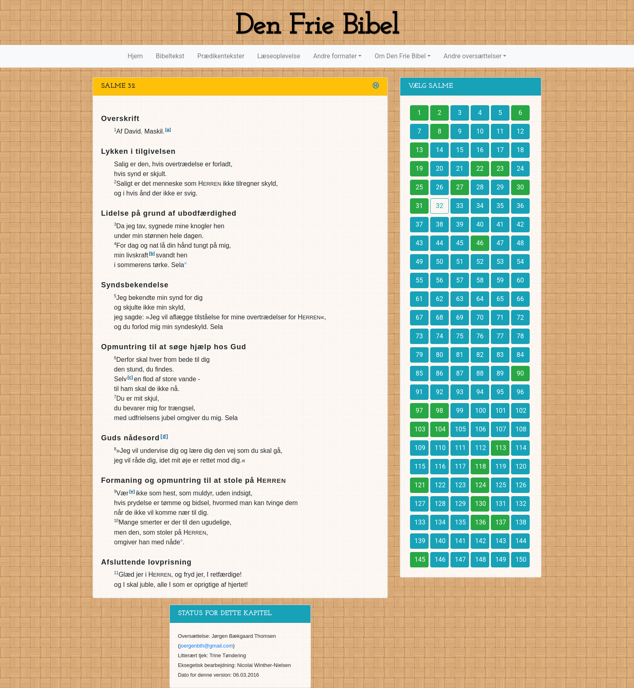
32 (439, 206)
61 (419, 299)
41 (500, 224)
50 (439, 261)
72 (520, 317)
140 (440, 541)
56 (439, 280)
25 (419, 187)
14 (439, 150)
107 (500, 429)
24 (520, 168)
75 (459, 336)
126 (521, 485)
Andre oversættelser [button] (472, 56)
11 (500, 131)
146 (440, 559)
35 (500, 206)
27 (459, 187)
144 (521, 541)
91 (419, 392)
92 (439, 392)
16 (480, 150)
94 (480, 392)
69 (459, 317)
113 (500, 448)
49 (419, 261)
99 (459, 410)
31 (419, 206)
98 (439, 410)
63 (459, 299)
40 (480, 224)
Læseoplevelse (278, 56)
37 (419, 224)
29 (500, 187)
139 (419, 541)
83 (500, 355)
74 (439, 336)
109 (419, 448)
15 (459, 150)
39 (459, 224)
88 (480, 373)
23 (500, 168)
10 (480, 131)
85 (419, 373)
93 (459, 392)
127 (419, 504)
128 (440, 504)
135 (460, 522)
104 (440, 429)
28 (480, 187)
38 (439, 224)
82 (480, 355)
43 (419, 243)
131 (500, 504)
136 (480, 522)
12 (520, 131)
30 (520, 187)
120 (521, 466)
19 (419, 168)
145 (419, 559)
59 (500, 280)
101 (500, 410)
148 (480, 559)
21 (459, 168)
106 (480, 429)
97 (419, 410)
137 (500, 522)
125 (500, 485)
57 (459, 280)
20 (439, 168)
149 (500, 559)
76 (480, 336)
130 (480, 504)
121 (419, 485)
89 (500, 373)
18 (520, 150)
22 (480, 168)
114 (521, 448)
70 (480, 317)
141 (460, 541)
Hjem (135, 56)
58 (480, 280)
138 (521, 522)
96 (520, 392)
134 (440, 522)
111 (460, 448)
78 (520, 336)
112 (480, 448)
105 (460, 429)
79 (419, 355)
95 (500, 392)
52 (480, 261)
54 (520, 261)
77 (500, 336)
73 (419, 336)
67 (419, 317)
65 (500, 299)
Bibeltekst (170, 56)
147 (460, 559)
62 (439, 299)
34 (480, 206)
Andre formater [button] (335, 56)
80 (439, 355)
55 (419, 280)
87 (459, 373)
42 (520, 224)
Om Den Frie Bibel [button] (399, 56)
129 (460, 504)
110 (440, 448)
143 (500, 541)
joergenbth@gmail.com (206, 646)
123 (460, 485)
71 (500, 317)
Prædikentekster (220, 56)
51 (459, 261)
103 (419, 429)
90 (520, 373)
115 (419, 466)
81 (459, 355)
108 (521, 429)
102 (521, 410)
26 (439, 187)
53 (500, 261)
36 (520, 206)
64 (480, 299)
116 (440, 466)
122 (440, 485)
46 (480, 243)
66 (520, 299)
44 (439, 243)
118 (480, 466)
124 (480, 485)
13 (419, 150)
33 (459, 206)
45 (459, 243)
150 (521, 559)
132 (521, 504)
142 (480, 541)
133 (419, 522)
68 (439, 317)
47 (500, 243)
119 (500, 466)
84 (520, 355)
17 (500, 150)
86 (439, 373)
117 (460, 466)
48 (520, 243)
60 (520, 280)
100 (480, 410)
